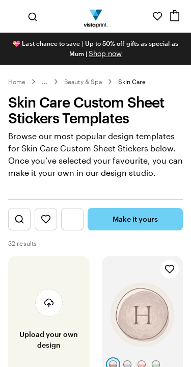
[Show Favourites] (46, 219)
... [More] (45, 81)
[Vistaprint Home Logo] (95, 16)
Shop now (105, 53)
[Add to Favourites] (169, 269)
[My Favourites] (157, 16)
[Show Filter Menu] (72, 219)
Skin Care (132, 81)
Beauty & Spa (83, 81)
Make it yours (135, 219)
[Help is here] (143, 16)
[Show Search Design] (19, 219)
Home (16, 81)
